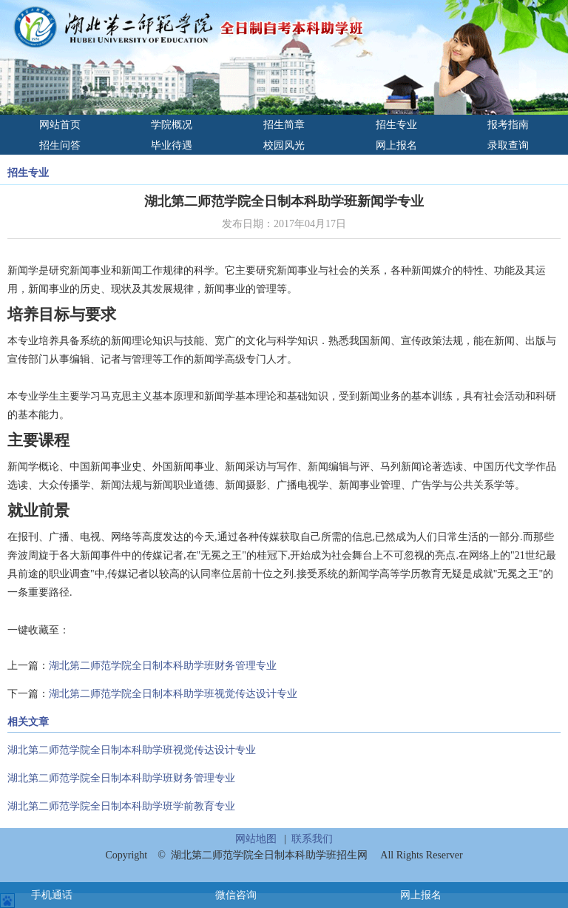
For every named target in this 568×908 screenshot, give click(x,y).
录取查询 (508, 145)
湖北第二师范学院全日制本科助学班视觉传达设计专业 (173, 693)
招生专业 (396, 124)
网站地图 (256, 838)
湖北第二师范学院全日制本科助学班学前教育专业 (121, 806)
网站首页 (60, 124)
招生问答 (60, 145)
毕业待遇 (171, 145)
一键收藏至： (38, 630)
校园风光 (284, 145)
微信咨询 (236, 895)
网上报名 (396, 145)
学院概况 (171, 124)
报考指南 (508, 124)
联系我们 (312, 838)
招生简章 (284, 124)
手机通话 (51, 895)
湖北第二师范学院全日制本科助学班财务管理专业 (163, 665)
